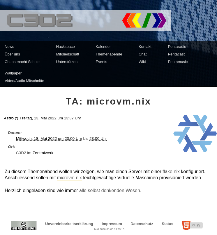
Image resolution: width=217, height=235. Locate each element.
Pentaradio (177, 46)
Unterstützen (66, 62)
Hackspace (65, 46)
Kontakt (145, 46)
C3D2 (21, 153)
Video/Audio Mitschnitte (24, 81)
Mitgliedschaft (67, 54)
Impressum (112, 224)
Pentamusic (178, 62)
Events (101, 62)
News (9, 46)
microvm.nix (69, 177)
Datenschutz (141, 224)
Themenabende (109, 54)
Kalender (103, 46)
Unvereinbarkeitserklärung (69, 224)
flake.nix (171, 171)
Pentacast (176, 54)
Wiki (142, 62)
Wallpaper (13, 73)
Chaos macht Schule (22, 62)
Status (167, 224)
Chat (143, 54)
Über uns (12, 54)
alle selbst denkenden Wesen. (110, 190)
